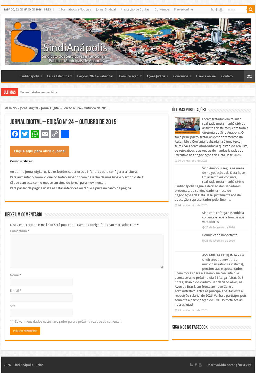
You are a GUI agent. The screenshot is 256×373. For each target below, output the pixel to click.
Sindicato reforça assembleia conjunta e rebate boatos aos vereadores (223, 217)
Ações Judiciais (157, 76)
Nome (15, 275)
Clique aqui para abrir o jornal (40, 151)
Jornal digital (29, 108)
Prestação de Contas (135, 9)
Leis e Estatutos (58, 76)
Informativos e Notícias (74, 9)
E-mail (15, 290)
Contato (227, 76)
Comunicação (128, 76)
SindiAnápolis (29, 76)
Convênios (161, 9)
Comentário (20, 231)
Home (10, 75)
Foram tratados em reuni (36, 92)
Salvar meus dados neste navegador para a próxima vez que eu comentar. (68, 321)
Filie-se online (183, 9)
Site (12, 306)
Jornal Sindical (106, 9)
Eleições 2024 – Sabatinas (95, 76)
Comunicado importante (219, 235)
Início (11, 108)
